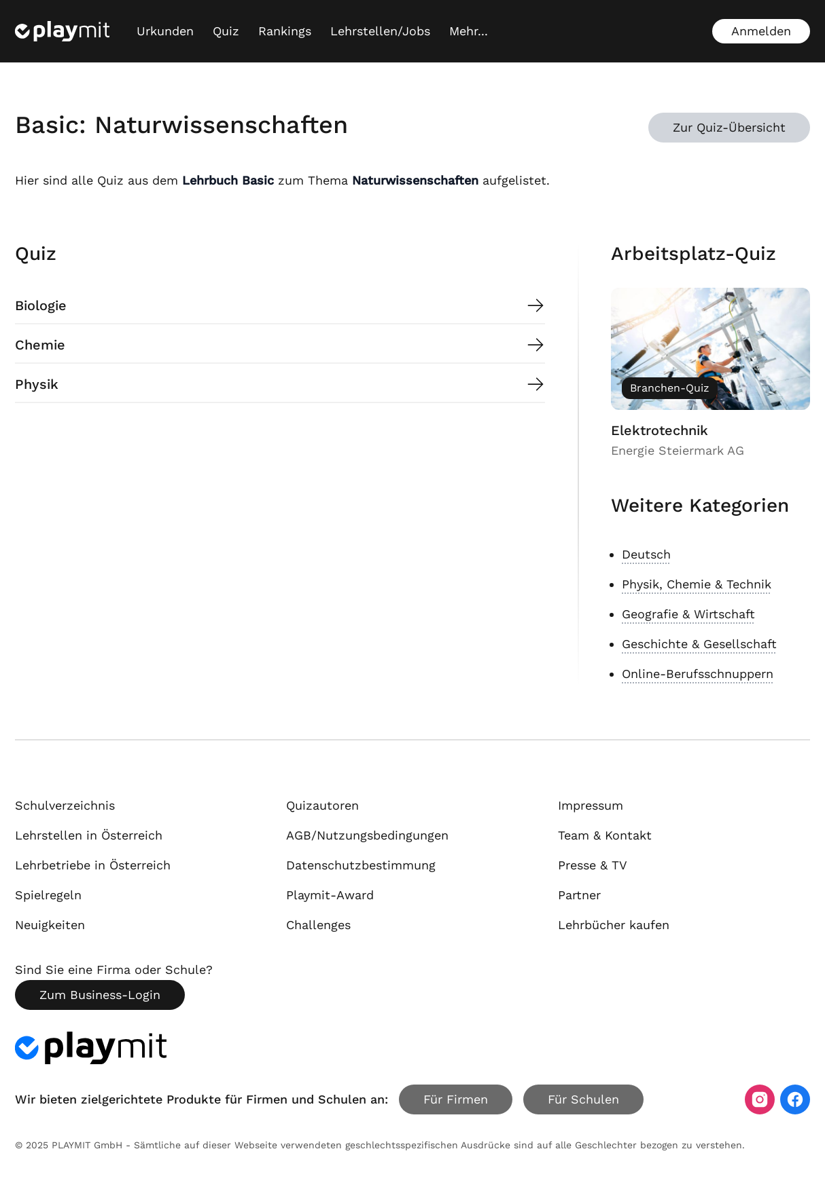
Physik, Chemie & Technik (696, 584)
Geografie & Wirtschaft (688, 614)
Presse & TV (592, 865)
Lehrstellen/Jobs (380, 31)
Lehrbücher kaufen (613, 925)
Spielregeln (48, 895)
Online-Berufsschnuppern (697, 673)
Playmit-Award (330, 895)
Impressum (590, 805)
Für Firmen (455, 1099)
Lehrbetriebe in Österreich (93, 865)
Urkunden (165, 31)
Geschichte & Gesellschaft (699, 644)
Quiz (226, 31)
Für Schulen (583, 1099)
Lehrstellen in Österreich (88, 835)
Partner (579, 895)
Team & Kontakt (605, 835)
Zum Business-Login (99, 994)
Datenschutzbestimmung (361, 865)
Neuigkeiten (50, 925)
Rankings (284, 31)
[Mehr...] (468, 31)
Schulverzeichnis (65, 805)
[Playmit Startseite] (62, 31)
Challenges (318, 925)
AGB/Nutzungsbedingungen (367, 835)
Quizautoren (322, 805)
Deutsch (646, 554)
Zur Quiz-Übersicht (729, 127)
